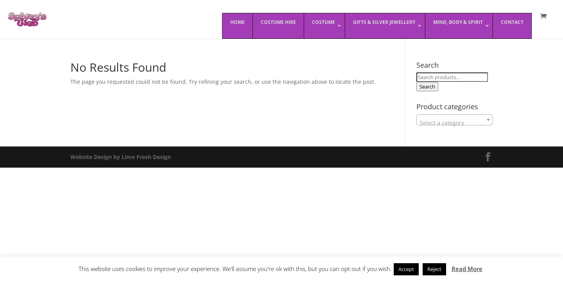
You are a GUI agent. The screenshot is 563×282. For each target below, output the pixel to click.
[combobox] (454, 119)
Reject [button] (434, 269)
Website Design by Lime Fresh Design (120, 157)
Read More (467, 269)
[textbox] (454, 123)
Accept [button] (406, 269)
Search (427, 86)
